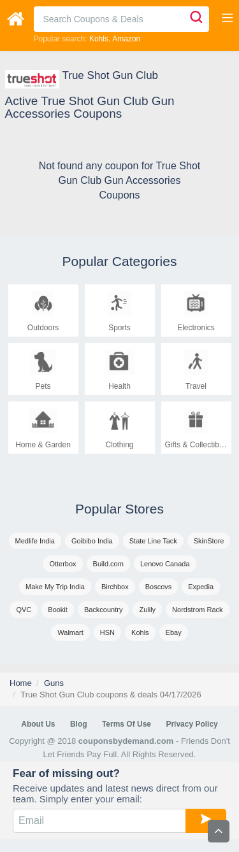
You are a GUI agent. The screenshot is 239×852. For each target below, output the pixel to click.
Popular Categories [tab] (119, 261)
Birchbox (115, 586)
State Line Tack (153, 541)
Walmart (70, 632)
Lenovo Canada (165, 564)
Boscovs (158, 586)
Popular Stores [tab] (119, 508)
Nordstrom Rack (197, 609)
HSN (107, 632)
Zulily (147, 609)
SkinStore (209, 541)
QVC (23, 609)
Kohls (98, 38)
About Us (38, 724)
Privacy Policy (191, 724)
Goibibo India (92, 541)
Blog (78, 724)
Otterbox (62, 564)
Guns (54, 683)
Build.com (108, 564)
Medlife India (35, 541)
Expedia (201, 586)
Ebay (174, 632)
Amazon (126, 38)
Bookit (58, 609)
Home (21, 683)
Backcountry (103, 609)
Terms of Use (126, 724)
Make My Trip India (55, 586)
